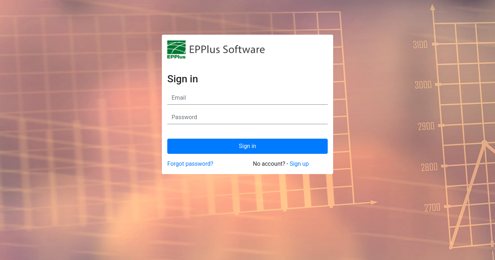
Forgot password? (190, 163)
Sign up (299, 163)
